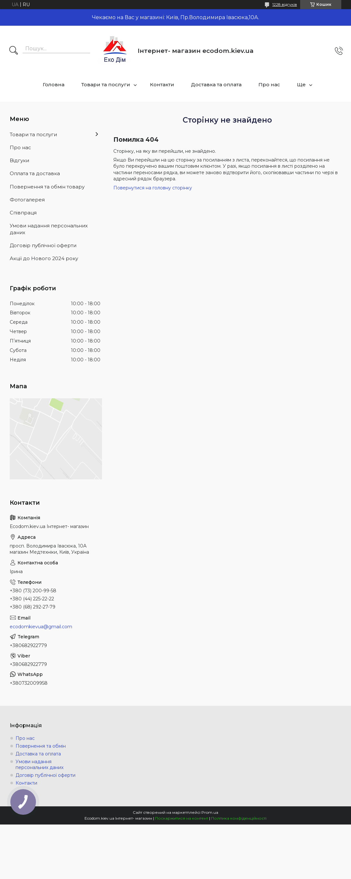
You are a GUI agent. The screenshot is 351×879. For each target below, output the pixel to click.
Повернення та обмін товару (47, 187)
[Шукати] (13, 51)
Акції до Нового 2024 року (44, 258)
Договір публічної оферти (43, 245)
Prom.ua (209, 812)
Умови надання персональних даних (49, 229)
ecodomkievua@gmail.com (41, 627)
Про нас (269, 84)
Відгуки (19, 160)
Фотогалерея (27, 200)
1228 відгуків (284, 4)
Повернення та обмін (41, 746)
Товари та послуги (105, 84)
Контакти (162, 84)
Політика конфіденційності (238, 818)
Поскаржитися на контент (181, 818)
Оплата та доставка (35, 173)
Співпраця (23, 213)
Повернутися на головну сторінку (152, 188)
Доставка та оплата (216, 84)
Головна (53, 84)
